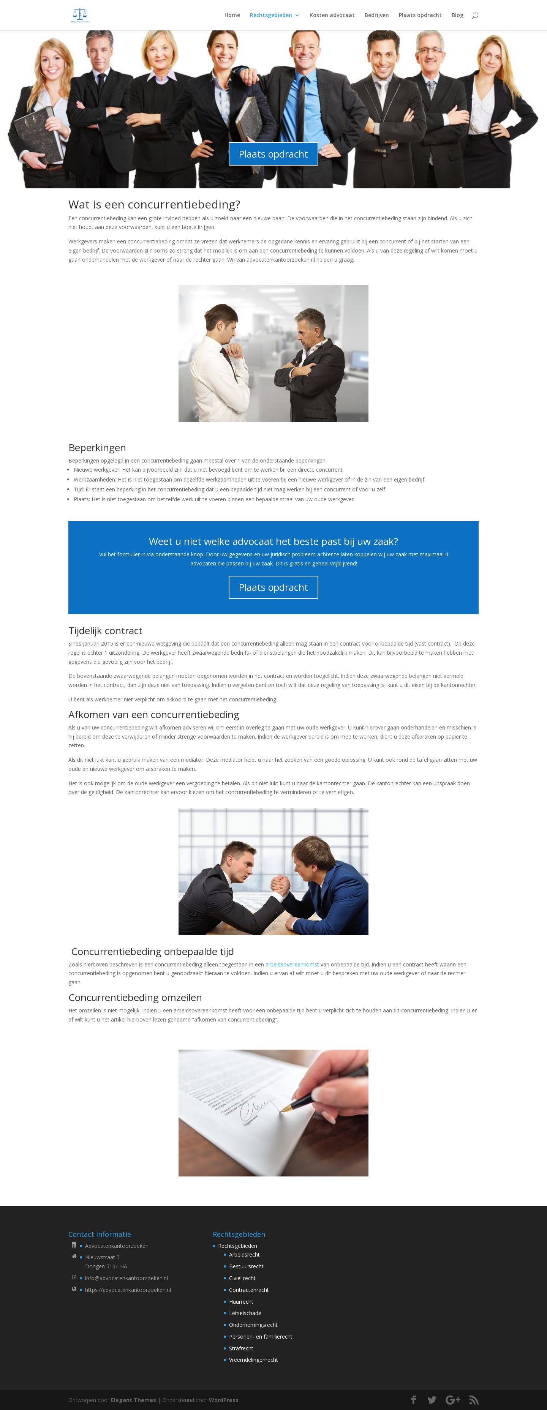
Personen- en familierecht (260, 1336)
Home (232, 16)
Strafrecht (241, 1348)
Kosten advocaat (332, 16)
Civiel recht (242, 1278)
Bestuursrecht (246, 1266)
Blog (457, 16)
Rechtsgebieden (271, 16)
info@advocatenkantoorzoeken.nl (126, 1278)
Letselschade (245, 1313)
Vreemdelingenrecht (253, 1359)
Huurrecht (241, 1301)
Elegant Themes (133, 1400)
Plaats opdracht (420, 16)
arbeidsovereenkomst (292, 964)
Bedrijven (377, 16)
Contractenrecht (249, 1289)
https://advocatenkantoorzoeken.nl (128, 1289)
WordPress (224, 1400)
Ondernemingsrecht (253, 1324)
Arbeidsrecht (244, 1254)
